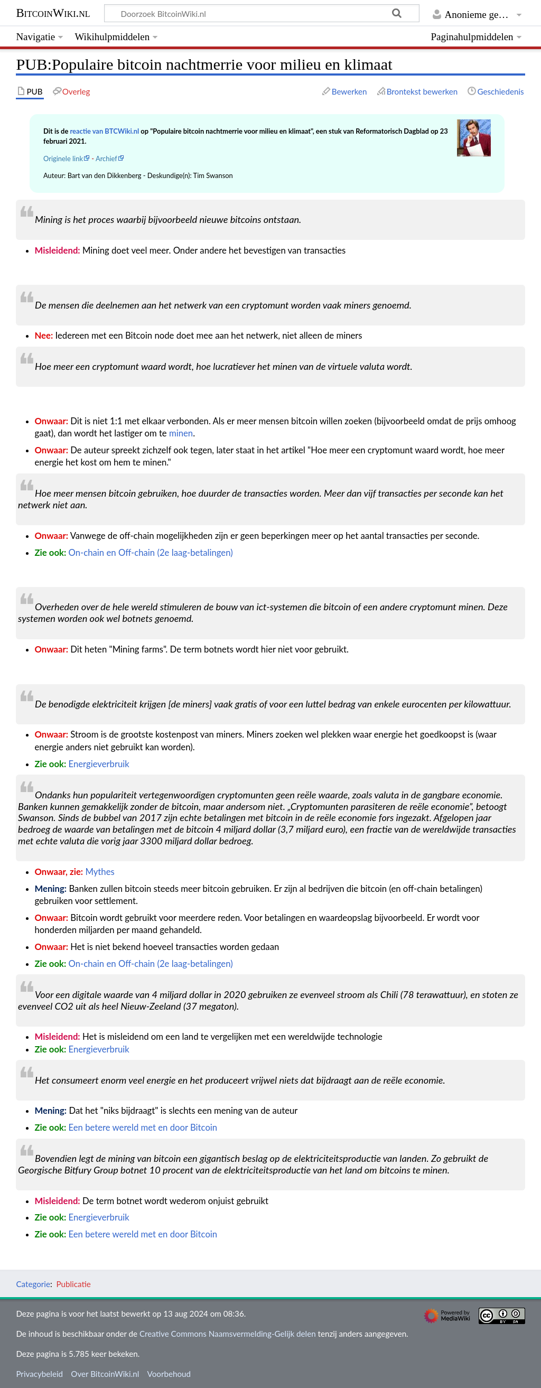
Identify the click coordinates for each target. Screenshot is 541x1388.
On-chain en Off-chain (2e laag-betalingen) (151, 552)
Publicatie (73, 1284)
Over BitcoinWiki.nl (105, 1373)
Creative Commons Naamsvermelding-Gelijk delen (227, 1333)
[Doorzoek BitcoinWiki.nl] (262, 13)
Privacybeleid (39, 1373)
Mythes (99, 872)
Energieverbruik (99, 764)
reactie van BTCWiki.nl (104, 131)
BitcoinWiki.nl (53, 13)
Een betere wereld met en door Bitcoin (143, 1127)
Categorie (33, 1284)
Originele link (63, 158)
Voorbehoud (169, 1373)
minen (181, 433)
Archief (106, 158)
